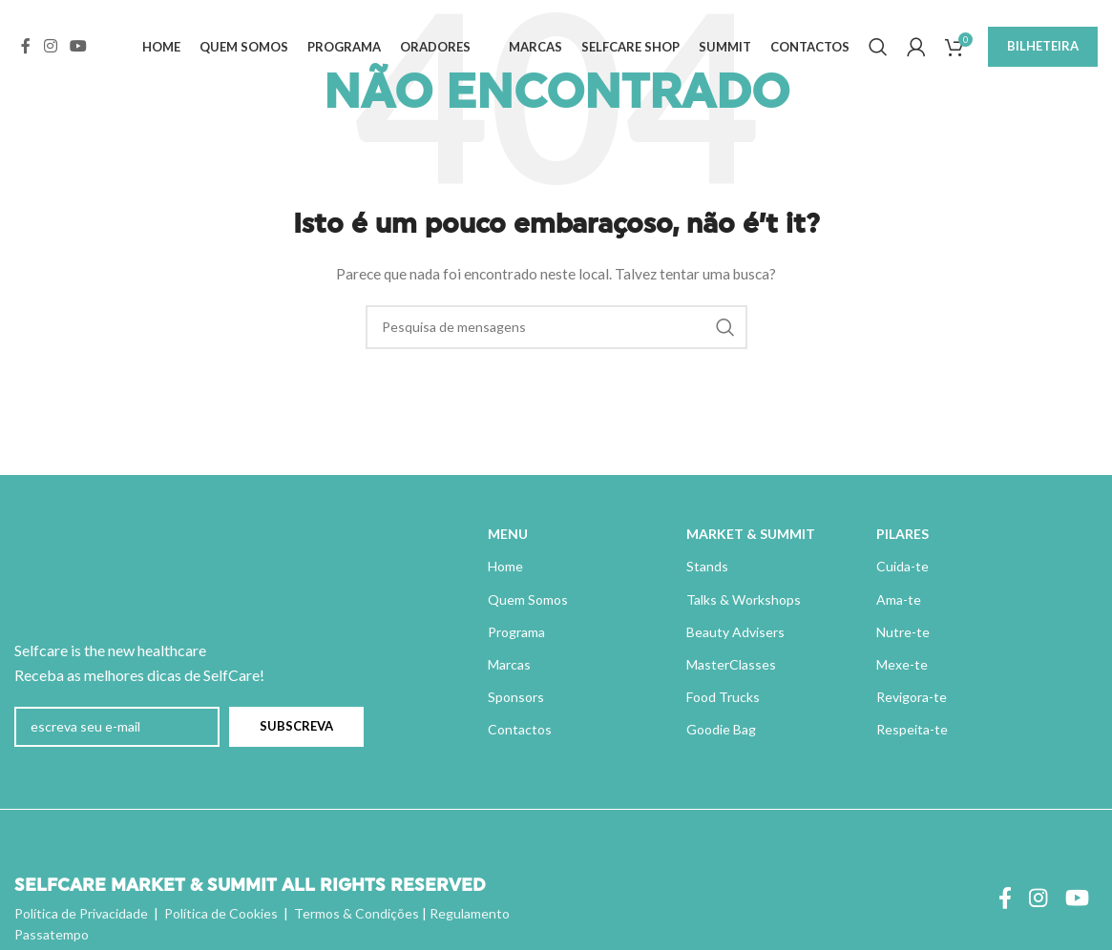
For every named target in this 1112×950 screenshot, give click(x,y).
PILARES (902, 534)
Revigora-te (911, 697)
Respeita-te (912, 729)
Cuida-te (902, 566)
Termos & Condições (356, 913)
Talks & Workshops (743, 599)
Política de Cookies (221, 913)
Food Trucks (723, 697)
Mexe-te (902, 664)
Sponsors (516, 697)
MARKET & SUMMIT (750, 534)
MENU (508, 534)
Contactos (520, 729)
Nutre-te (903, 632)
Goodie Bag (721, 729)
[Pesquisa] (878, 50)
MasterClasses (731, 664)
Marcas (509, 664)
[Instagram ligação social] (50, 49)
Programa (516, 632)
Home (505, 566)
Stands (707, 566)
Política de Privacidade (81, 913)
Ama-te (898, 599)
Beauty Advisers (735, 632)
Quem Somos (528, 599)
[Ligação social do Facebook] (25, 49)
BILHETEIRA (1043, 49)
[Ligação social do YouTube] (78, 49)
